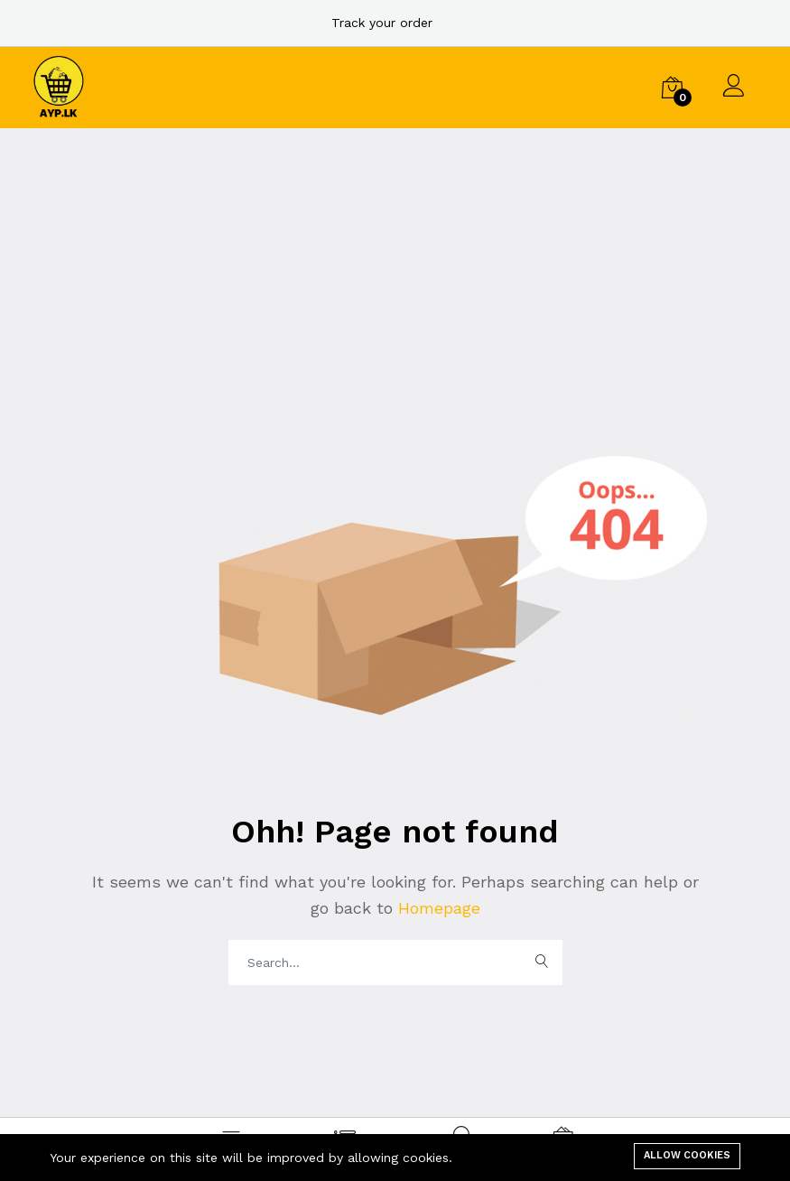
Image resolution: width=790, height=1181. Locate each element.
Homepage (436, 907)
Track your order (381, 22)
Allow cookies (687, 1155)
